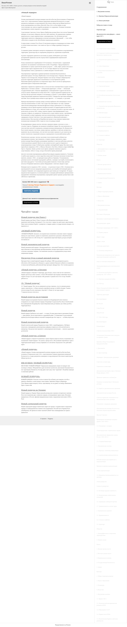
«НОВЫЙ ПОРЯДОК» (31, 231)
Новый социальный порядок (33, 404)
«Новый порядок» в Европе (33, 336)
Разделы (50, 418)
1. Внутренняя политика (103, 11)
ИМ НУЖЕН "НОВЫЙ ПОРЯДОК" (37, 363)
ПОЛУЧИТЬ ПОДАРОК (31, 191)
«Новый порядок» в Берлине (34, 270)
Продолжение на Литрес (104, 41)
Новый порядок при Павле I (33, 217)
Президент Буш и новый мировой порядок (40, 258)
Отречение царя (101, 29)
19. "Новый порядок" (30, 283)
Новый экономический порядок (35, 244)
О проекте (43, 418)
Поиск (110, 2)
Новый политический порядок (34, 322)
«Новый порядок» (29, 349)
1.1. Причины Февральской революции (107, 16)
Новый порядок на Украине (33, 390)
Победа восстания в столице (104, 25)
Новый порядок (28, 310)
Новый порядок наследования (34, 297)
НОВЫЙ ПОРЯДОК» (30, 376)
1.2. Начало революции (103, 20)
